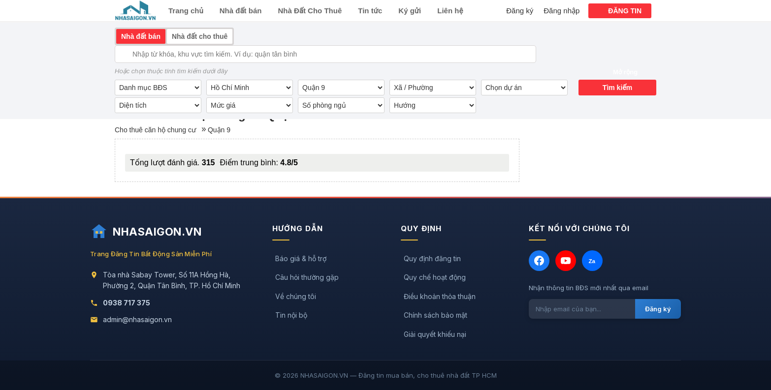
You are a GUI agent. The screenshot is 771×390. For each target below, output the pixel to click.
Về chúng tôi (295, 296)
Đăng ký (519, 10)
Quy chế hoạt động (435, 277)
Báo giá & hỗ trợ (300, 258)
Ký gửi (409, 10)
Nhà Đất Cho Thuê (310, 10)
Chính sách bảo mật (435, 315)
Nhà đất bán (241, 10)
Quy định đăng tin (432, 258)
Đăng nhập (561, 10)
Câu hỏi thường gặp (307, 277)
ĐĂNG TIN (625, 11)
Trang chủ (185, 10)
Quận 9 (219, 130)
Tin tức (370, 10)
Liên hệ (450, 10)
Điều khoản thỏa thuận (440, 296)
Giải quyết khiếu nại (435, 334)
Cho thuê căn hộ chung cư (155, 130)
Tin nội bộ (291, 315)
